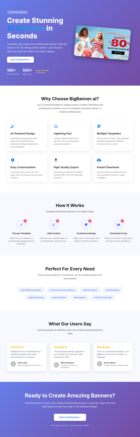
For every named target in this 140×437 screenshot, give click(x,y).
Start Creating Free (20, 60)
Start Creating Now (70, 417)
